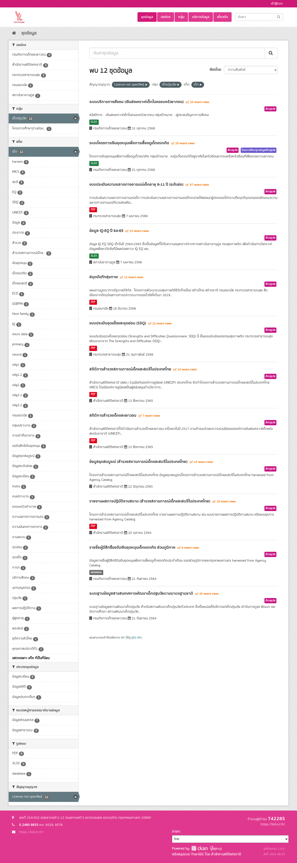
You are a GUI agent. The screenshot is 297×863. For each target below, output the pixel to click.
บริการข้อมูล (200, 17)
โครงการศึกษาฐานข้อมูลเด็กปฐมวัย (258, 150)
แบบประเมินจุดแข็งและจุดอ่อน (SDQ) (117, 323)
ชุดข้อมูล (147, 17)
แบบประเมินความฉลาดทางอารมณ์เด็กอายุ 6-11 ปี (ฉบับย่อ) (136, 184)
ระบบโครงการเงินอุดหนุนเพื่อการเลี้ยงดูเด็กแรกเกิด (129, 143)
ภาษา (176, 831)
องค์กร (166, 17)
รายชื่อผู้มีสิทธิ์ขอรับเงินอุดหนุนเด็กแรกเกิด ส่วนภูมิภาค (132, 547)
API (123, 638)
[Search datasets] (259, 17)
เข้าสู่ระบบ (277, 3)
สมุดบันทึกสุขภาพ (103, 277)
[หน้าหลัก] (14, 33)
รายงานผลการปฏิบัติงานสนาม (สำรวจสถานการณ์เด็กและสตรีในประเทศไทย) (149, 501)
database (96, 572)
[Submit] (279, 17)
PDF (93, 210)
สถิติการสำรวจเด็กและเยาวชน (112, 415)
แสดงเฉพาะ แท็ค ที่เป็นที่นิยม (31, 658)
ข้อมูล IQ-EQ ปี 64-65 (106, 231)
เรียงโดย (215, 69)
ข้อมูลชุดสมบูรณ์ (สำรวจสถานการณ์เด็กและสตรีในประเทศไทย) (138, 462)
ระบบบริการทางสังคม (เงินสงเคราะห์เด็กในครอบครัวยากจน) (136, 102)
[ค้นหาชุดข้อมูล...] (177, 53)
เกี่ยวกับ (222, 17)
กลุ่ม (181, 17)
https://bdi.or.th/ (31, 832)
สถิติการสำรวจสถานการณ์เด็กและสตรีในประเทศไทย (130, 369)
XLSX (94, 122)
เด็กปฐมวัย (270, 109)
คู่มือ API (136, 638)
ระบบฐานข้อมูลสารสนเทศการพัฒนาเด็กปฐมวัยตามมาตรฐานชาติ (141, 593)
